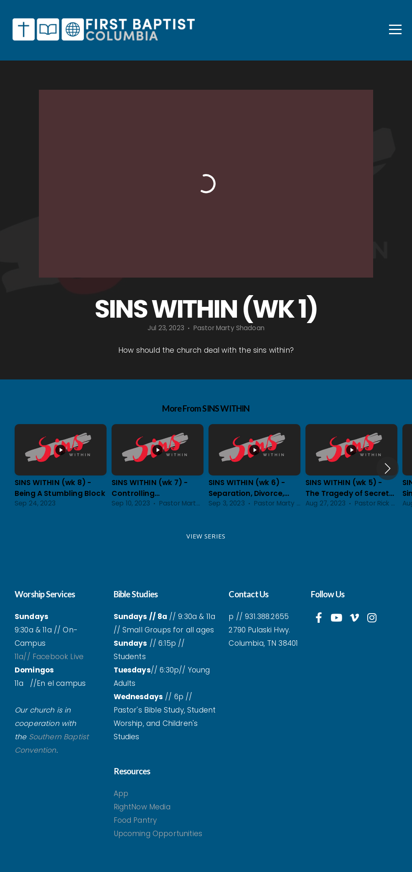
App (122, 794)
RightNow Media (142, 807)
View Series (205, 536)
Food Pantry (135, 820)
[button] (387, 468)
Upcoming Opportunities (158, 834)
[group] (61, 468)
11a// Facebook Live (49, 657)
